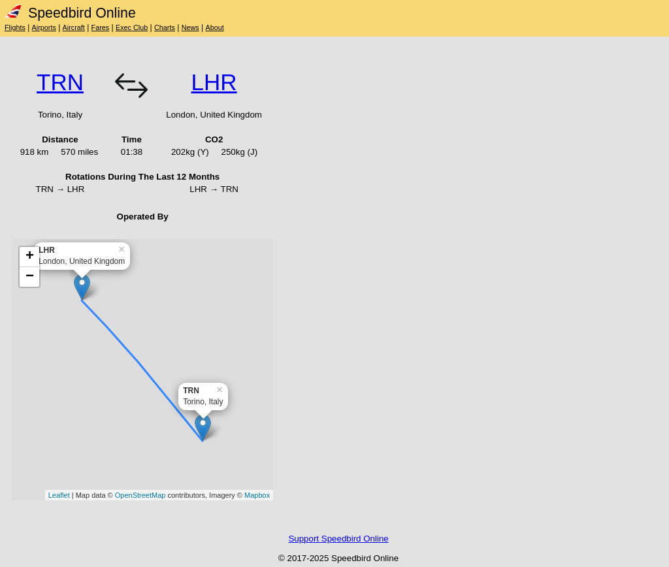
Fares (100, 27)
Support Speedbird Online (338, 538)
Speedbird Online (70, 13)
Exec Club (132, 27)
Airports (44, 27)
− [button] (29, 277)
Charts (164, 27)
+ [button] (29, 257)
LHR (214, 82)
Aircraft (74, 27)
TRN (60, 82)
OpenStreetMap (140, 495)
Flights (15, 27)
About (214, 27)
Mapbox (257, 495)
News (190, 27)
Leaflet (59, 495)
